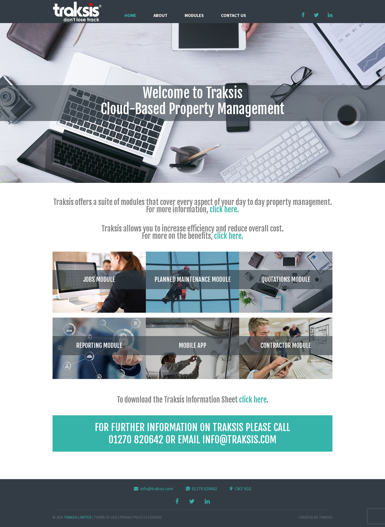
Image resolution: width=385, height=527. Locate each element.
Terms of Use (105, 517)
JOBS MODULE (99, 279)
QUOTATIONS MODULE (285, 279)
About (160, 15)
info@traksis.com (156, 488)
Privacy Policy (132, 517)
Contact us (233, 15)
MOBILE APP (192, 345)
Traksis (325, 517)
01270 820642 (204, 488)
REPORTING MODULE (99, 345)
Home (130, 15)
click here (253, 399)
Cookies (155, 517)
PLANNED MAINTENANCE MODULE (192, 279)
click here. (223, 209)
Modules (194, 15)
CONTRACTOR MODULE (286, 345)
